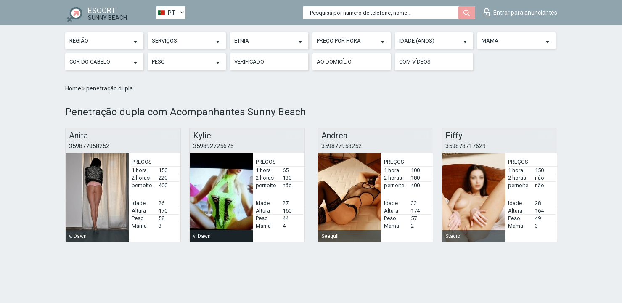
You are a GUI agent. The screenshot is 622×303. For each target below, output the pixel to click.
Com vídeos (415, 61)
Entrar (520, 12)
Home (73, 88)
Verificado (249, 61)
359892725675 (213, 146)
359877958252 (89, 146)
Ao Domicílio (334, 61)
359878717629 (465, 146)
